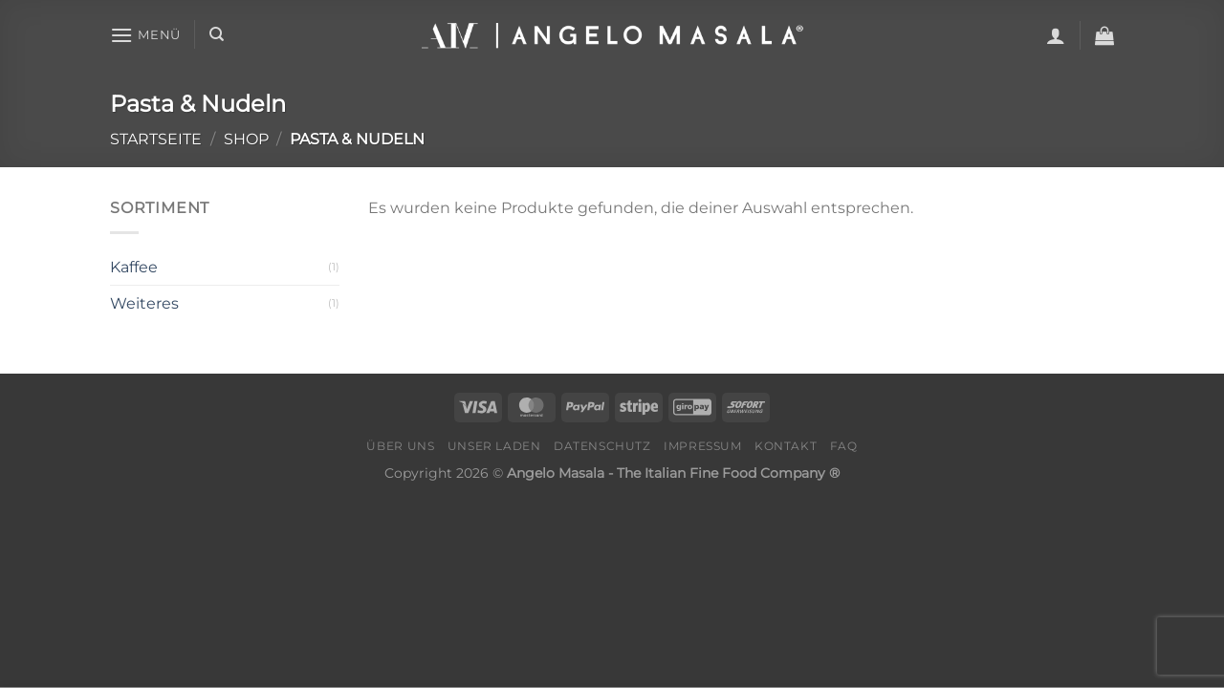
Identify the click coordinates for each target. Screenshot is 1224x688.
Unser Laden (494, 446)
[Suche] (216, 34)
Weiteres (144, 303)
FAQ (844, 446)
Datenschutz (602, 446)
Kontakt (785, 446)
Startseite (156, 139)
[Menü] (145, 34)
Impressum (703, 446)
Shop (246, 139)
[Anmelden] (1055, 35)
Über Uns (400, 446)
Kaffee (134, 267)
